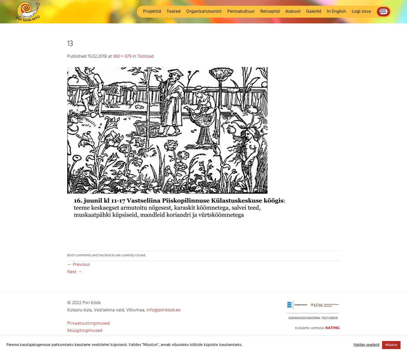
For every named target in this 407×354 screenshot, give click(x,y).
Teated (173, 11)
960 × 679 (122, 56)
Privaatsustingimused (88, 323)
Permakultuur (241, 11)
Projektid (152, 11)
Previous (78, 264)
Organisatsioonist (204, 11)
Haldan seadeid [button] (366, 345)
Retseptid (270, 11)
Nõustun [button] (391, 345)
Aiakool (292, 11)
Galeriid (313, 11)
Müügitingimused (84, 331)
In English (336, 11)
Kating (332, 327)
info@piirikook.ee (163, 310)
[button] (361, 11)
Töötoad (145, 56)
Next (74, 272)
